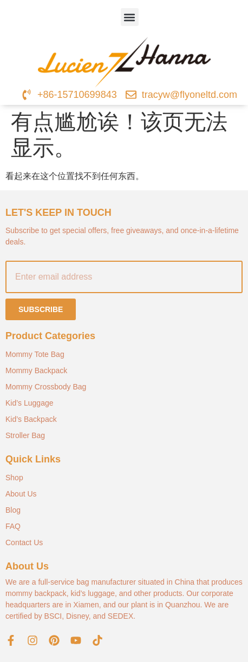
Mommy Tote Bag (34, 354)
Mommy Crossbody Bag (45, 386)
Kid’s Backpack (31, 419)
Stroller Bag (25, 435)
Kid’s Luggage (29, 403)
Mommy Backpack (36, 370)
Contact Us (24, 542)
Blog (13, 510)
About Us (21, 493)
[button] (130, 17)
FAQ (13, 526)
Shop (14, 477)
